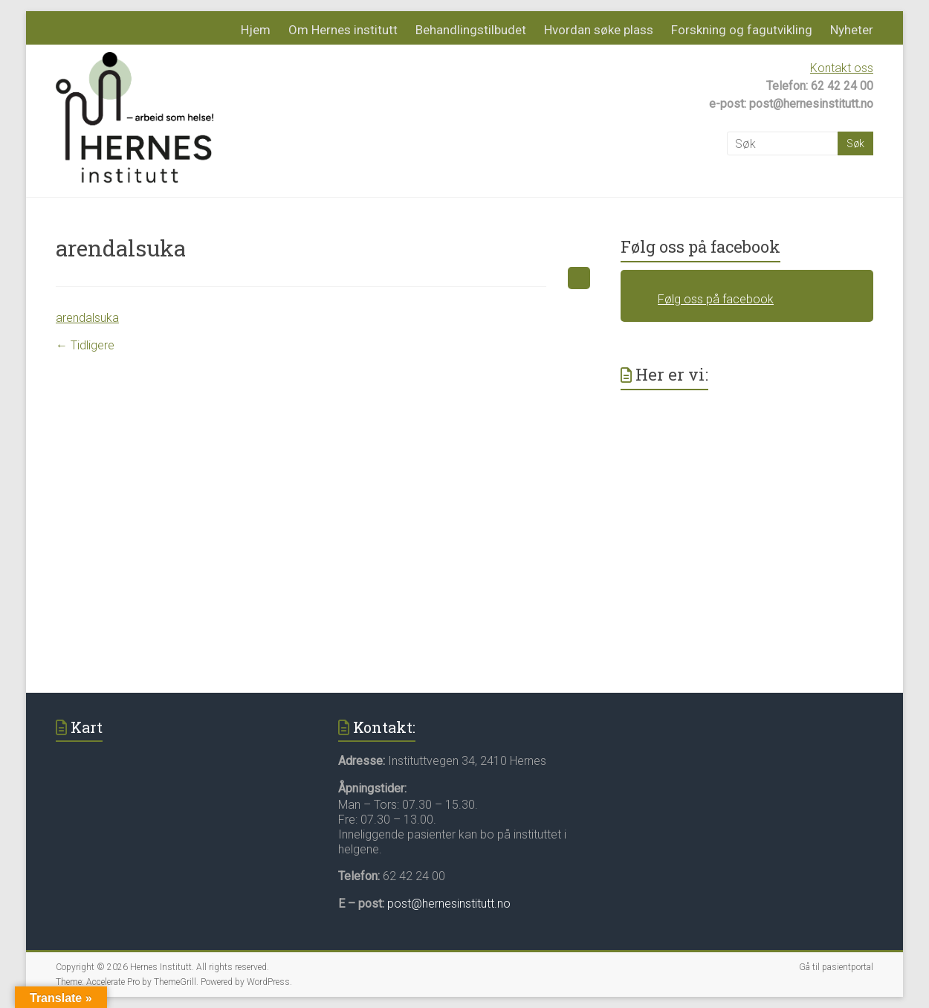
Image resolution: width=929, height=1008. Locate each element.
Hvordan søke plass (598, 29)
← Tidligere (85, 345)
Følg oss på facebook (700, 246)
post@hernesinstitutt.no (449, 903)
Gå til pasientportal (836, 967)
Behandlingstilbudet (470, 29)
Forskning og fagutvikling (741, 29)
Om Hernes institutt (343, 29)
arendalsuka (87, 318)
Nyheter (851, 29)
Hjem (256, 29)
